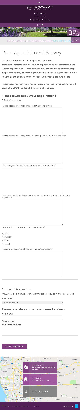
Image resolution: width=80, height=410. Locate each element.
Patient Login (40, 16)
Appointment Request (43, 41)
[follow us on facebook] (37, 25)
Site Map (36, 406)
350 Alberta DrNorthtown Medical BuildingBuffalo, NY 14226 (43, 367)
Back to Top (70, 406)
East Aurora (35, 20)
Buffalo (46, 20)
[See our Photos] (42, 25)
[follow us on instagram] (39, 25)
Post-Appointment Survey (63, 41)
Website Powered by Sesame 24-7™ (16, 406)
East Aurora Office (14, 41)
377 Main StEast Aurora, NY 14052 (41, 379)
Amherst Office (28, 41)
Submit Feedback (14, 346)
